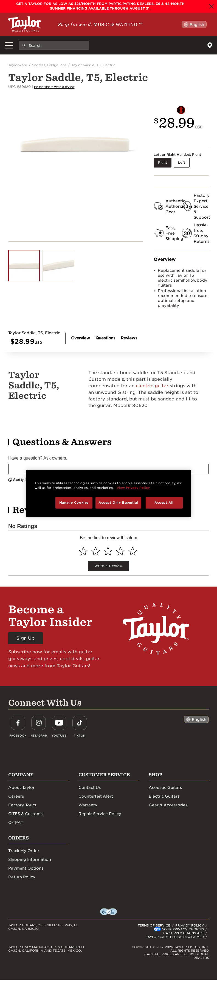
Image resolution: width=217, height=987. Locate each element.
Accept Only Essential (118, 502)
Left (181, 162)
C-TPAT (15, 822)
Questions (105, 338)
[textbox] (108, 469)
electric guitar (152, 385)
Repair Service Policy (99, 814)
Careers (16, 796)
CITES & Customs (25, 814)
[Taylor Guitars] (24, 24)
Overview (80, 338)
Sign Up (25, 638)
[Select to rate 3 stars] (108, 551)
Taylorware (17, 65)
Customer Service (104, 774)
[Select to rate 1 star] (83, 551)
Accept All (164, 502)
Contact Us (89, 787)
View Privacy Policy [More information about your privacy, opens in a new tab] (133, 488)
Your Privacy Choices (183, 929)
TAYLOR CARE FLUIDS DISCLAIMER (175, 937)
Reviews (129, 338)
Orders (18, 837)
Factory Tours (22, 805)
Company (20, 774)
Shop (155, 774)
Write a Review (108, 566)
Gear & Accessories (168, 805)
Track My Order (23, 851)
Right (162, 162)
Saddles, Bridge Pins (49, 65)
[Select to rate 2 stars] (95, 551)
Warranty (87, 805)
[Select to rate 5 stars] (132, 551)
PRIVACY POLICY (189, 925)
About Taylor (21, 787)
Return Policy (21, 877)
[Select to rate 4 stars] (120, 551)
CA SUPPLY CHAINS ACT (183, 933)
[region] (108, 493)
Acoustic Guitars (165, 787)
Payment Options (25, 868)
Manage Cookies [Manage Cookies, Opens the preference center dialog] (74, 502)
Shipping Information (29, 859)
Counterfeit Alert (95, 796)
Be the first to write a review (54, 87)
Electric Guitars (164, 796)
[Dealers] (209, 45)
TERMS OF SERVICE (154, 925)
